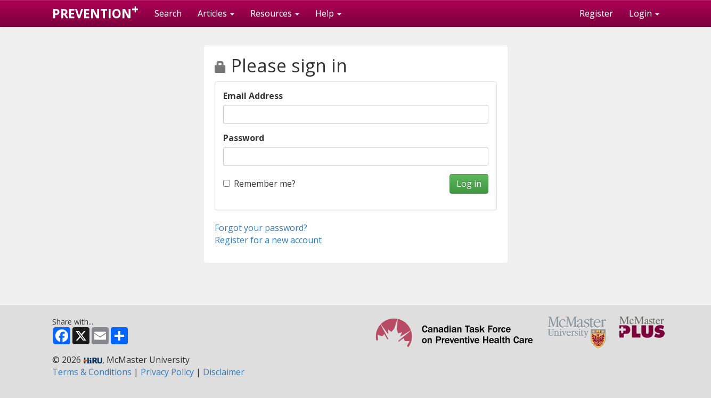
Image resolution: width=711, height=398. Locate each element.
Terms (92, 372)
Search (168, 13)
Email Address (253, 96)
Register (596, 13)
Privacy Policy (167, 372)
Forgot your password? (261, 228)
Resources (274, 13)
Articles (216, 13)
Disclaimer (223, 372)
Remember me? (259, 183)
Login (644, 13)
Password (243, 138)
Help (328, 13)
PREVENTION (95, 11)
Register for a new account (268, 240)
